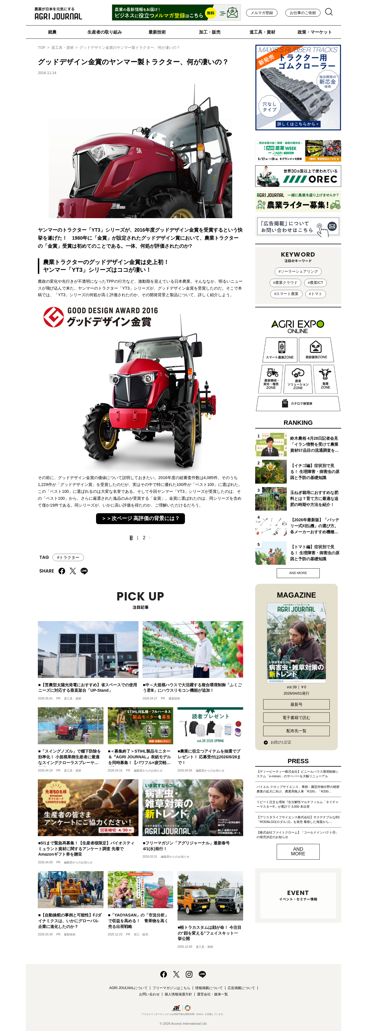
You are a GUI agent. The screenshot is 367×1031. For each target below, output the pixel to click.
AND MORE (298, 573)
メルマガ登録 (262, 13)
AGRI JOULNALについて (128, 988)
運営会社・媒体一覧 (212, 994)
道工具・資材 (262, 32)
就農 (52, 32)
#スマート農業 (286, 294)
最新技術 (157, 32)
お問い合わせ (149, 994)
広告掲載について (241, 988)
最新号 (296, 704)
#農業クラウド (285, 282)
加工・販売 (209, 32)
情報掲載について (209, 988)
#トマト (315, 294)
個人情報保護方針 (178, 994)
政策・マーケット (315, 32)
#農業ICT (315, 282)
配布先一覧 (296, 730)
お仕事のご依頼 (303, 13)
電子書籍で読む (296, 717)
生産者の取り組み (104, 32)
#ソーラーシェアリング (298, 271)
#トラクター (68, 557)
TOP (41, 47)
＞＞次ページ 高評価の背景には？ (140, 518)
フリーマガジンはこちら (171, 988)
